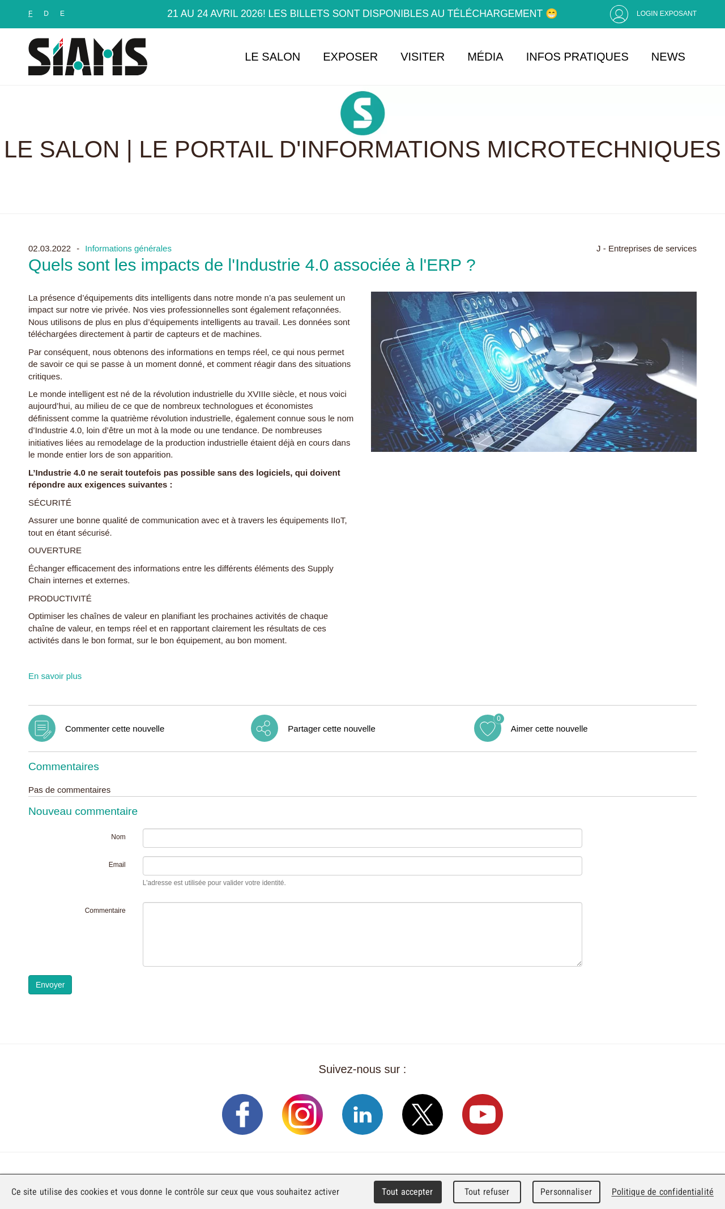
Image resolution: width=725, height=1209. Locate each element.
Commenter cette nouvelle (114, 728)
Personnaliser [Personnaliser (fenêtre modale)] (566, 1191)
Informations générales (128, 248)
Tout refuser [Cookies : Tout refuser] (487, 1191)
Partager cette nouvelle (331, 728)
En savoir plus (55, 676)
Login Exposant (667, 14)
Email (117, 865)
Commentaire (105, 911)
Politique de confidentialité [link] (663, 1191)
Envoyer (50, 984)
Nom (118, 837)
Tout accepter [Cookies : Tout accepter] (407, 1191)
